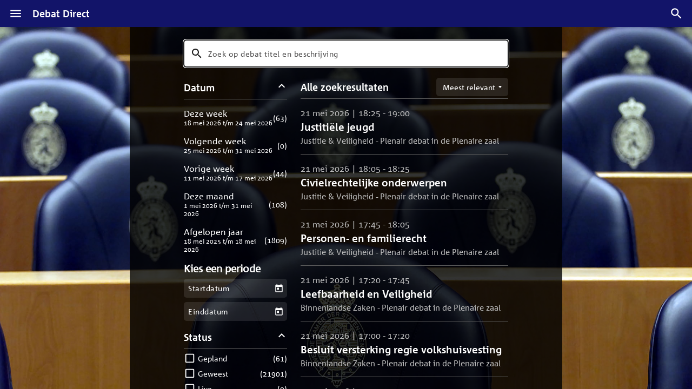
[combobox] (346, 53)
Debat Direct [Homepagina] (61, 13)
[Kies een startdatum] (279, 288)
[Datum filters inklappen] (281, 87)
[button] (235, 117)
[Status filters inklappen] (281, 336)
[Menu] (15, 13)
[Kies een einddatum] (279, 311)
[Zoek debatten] (676, 13)
